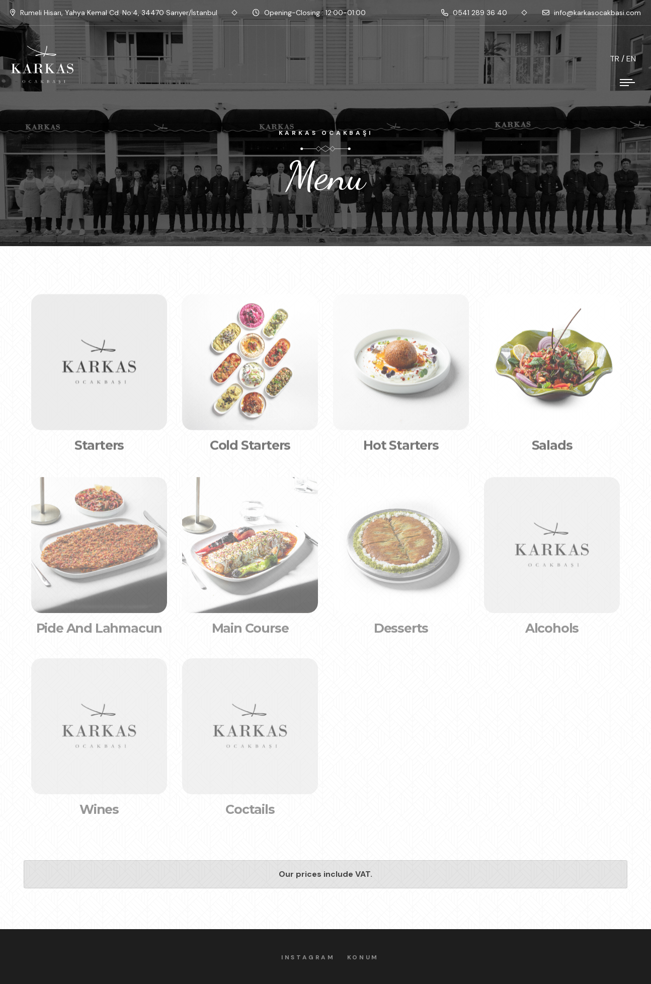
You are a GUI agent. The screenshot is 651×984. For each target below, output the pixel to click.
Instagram (312, 957)
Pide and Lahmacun (99, 632)
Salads (552, 448)
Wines (99, 813)
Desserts (401, 632)
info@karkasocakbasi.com (591, 12)
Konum (367, 957)
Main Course (250, 632)
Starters (99, 448)
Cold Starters (250, 448)
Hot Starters (401, 448)
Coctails (249, 813)
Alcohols (552, 632)
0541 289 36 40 (474, 12)
